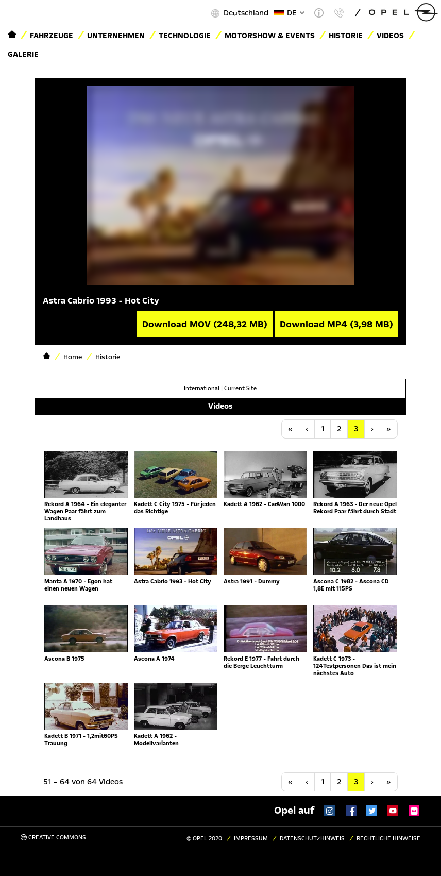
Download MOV (204, 324)
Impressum (251, 839)
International (201, 388)
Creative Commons (53, 837)
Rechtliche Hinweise (388, 839)
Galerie (23, 54)
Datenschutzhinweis (312, 839)
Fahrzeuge (51, 35)
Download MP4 (336, 324)
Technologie (185, 35)
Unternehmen (116, 35)
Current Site (240, 388)
